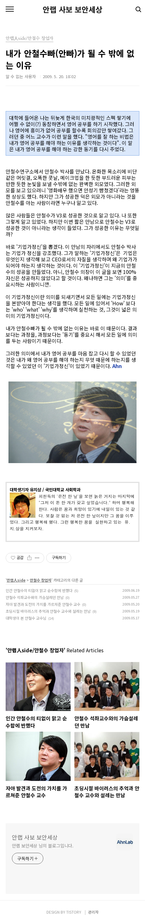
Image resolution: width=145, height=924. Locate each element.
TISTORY (73, 912)
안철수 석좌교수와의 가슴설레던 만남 (35, 597)
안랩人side (16, 580)
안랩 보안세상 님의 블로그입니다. (42, 845)
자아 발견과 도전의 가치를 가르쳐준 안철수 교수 (43, 604)
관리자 (93, 912)
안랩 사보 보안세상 (72, 9)
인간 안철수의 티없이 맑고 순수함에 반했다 (39, 590)
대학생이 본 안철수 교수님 (26, 618)
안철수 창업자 (40, 580)
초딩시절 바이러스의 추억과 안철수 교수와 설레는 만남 (48, 611)
